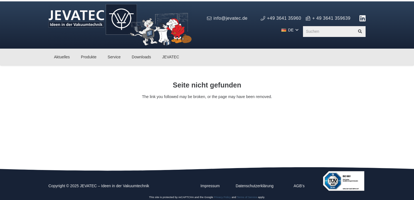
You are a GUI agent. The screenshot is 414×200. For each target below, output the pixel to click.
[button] (289, 30)
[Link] (362, 18)
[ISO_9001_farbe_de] (344, 181)
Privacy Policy (222, 197)
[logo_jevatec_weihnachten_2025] (120, 25)
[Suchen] (334, 31)
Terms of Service (247, 197)
